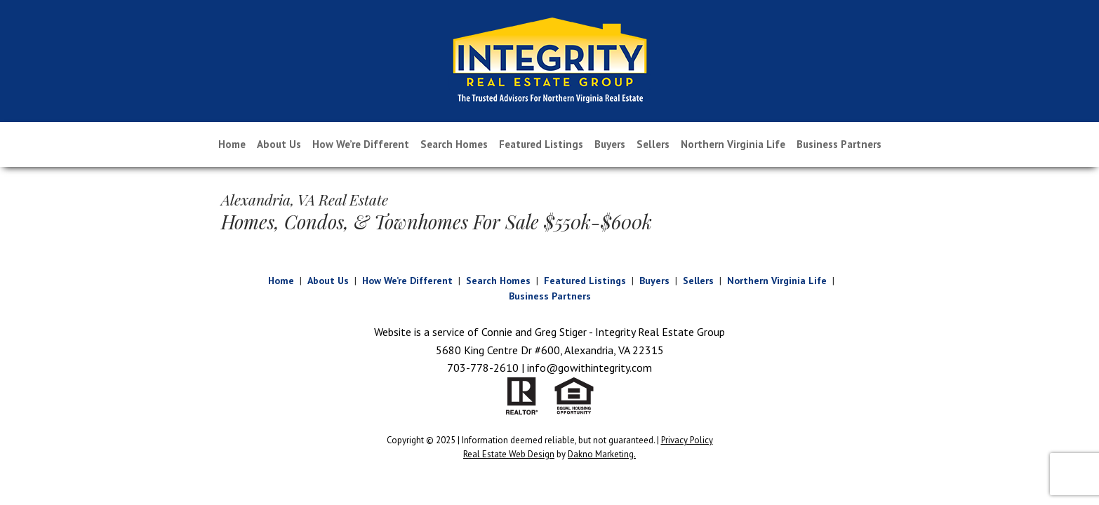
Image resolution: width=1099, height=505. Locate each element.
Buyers (609, 144)
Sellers (653, 144)
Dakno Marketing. (602, 454)
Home (232, 144)
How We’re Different (360, 144)
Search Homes (454, 144)
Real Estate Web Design (508, 454)
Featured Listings (541, 144)
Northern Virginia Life (733, 144)
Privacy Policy (687, 440)
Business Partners (839, 144)
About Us (279, 144)
